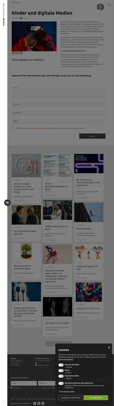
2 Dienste (68, 367)
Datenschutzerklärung (65, 359)
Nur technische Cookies (67, 391)
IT (3, 403)
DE (4, 401)
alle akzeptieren (95, 398)
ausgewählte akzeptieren (71, 398)
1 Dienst (68, 373)
